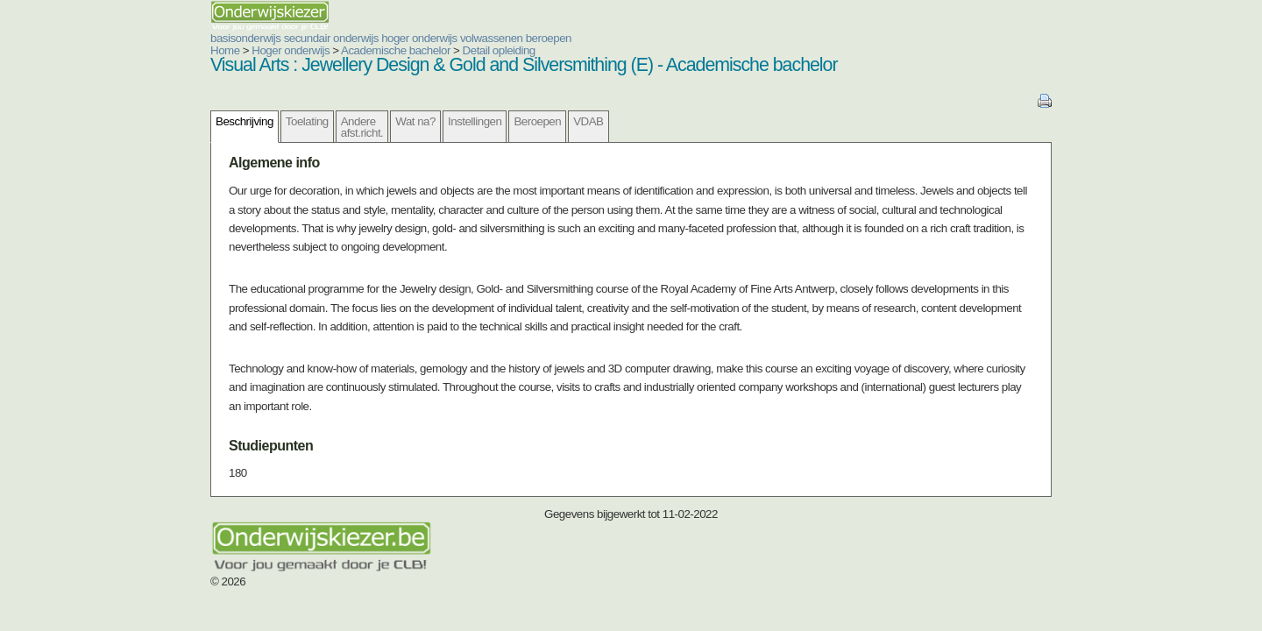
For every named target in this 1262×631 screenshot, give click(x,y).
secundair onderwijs (226, 38)
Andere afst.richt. (257, 127)
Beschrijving (139, 121)
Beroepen (432, 121)
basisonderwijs (140, 38)
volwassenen (386, 38)
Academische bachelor (290, 50)
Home (120, 50)
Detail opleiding (394, 50)
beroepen (443, 38)
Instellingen (369, 121)
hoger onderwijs (314, 38)
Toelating (202, 121)
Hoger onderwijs (185, 50)
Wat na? (310, 121)
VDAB (483, 121)
